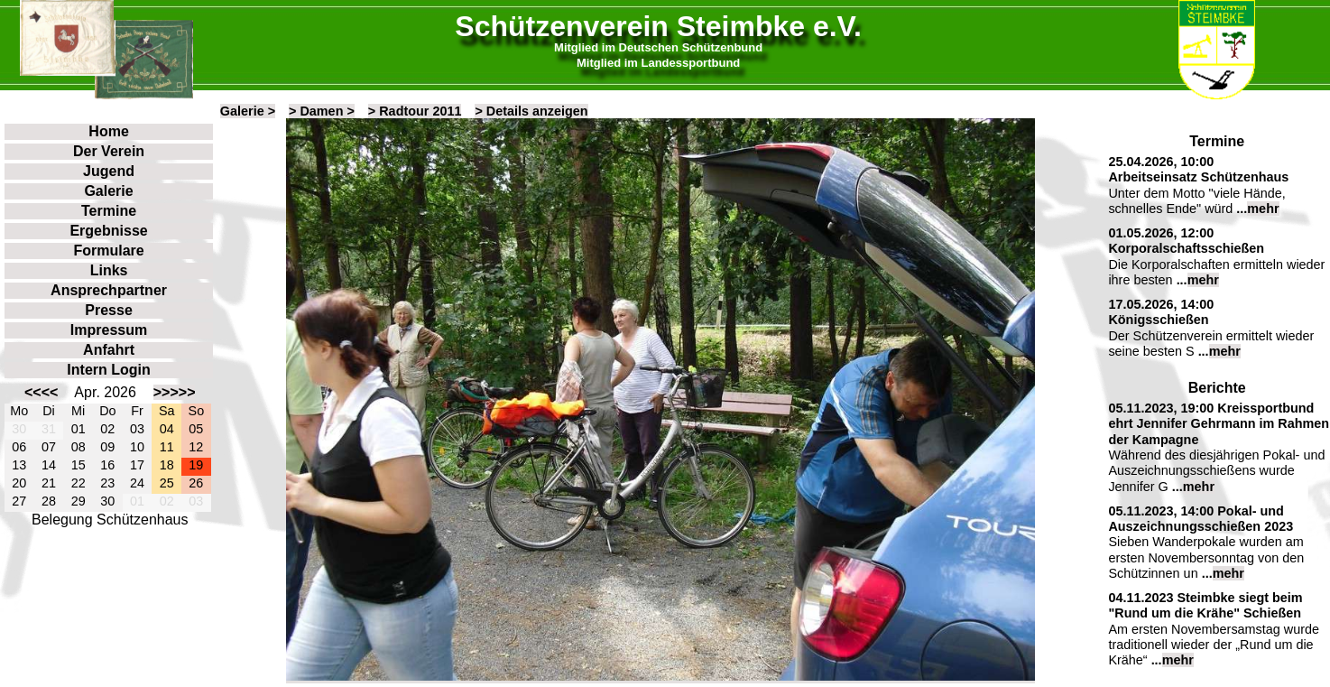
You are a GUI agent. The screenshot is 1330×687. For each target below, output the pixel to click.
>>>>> (174, 392)
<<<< (41, 392)
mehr (1263, 208)
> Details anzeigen (531, 111)
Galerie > (247, 111)
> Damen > (322, 111)
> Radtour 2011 (415, 111)
